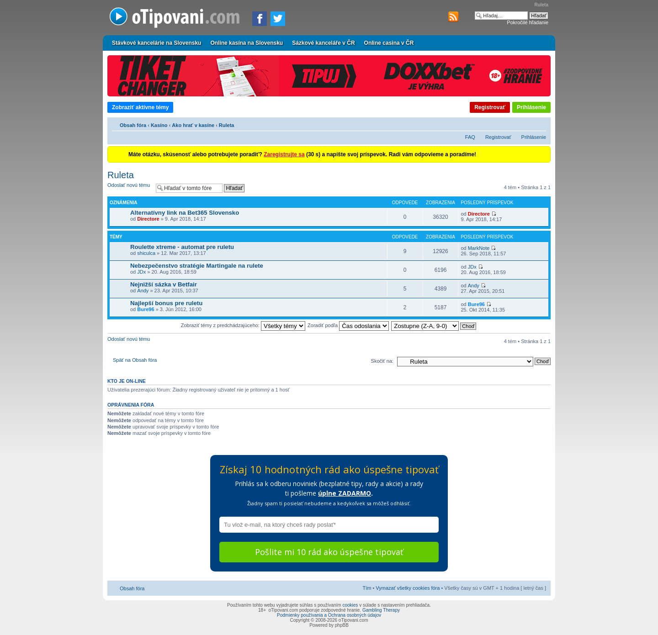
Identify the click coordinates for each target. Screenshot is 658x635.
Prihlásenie (531, 107)
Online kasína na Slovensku (246, 43)
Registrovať (489, 107)
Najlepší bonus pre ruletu (166, 303)
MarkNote (479, 248)
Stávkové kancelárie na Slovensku (156, 43)
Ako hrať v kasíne (193, 125)
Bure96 (145, 309)
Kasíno (159, 125)
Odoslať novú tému (129, 188)
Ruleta (226, 125)
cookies (350, 605)
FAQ (470, 137)
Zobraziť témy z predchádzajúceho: (243, 325)
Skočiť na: (382, 361)
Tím (366, 588)
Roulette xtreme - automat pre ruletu (182, 246)
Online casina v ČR (389, 43)
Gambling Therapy (381, 610)
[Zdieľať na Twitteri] (278, 18)
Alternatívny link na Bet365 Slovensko (184, 212)
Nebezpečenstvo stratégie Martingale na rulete (196, 265)
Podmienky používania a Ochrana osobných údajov (329, 615)
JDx (141, 272)
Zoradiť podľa (348, 325)
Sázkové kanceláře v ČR (323, 43)
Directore (148, 219)
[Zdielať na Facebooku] (259, 18)
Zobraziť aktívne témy (140, 107)
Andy (143, 290)
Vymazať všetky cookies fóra (408, 588)
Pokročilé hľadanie (527, 22)
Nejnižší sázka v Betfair (163, 284)
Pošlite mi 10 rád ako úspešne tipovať (329, 551)
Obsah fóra (133, 125)
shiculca (146, 253)
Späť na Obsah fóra (135, 360)
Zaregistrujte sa (284, 154)
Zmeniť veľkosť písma (539, 124)
